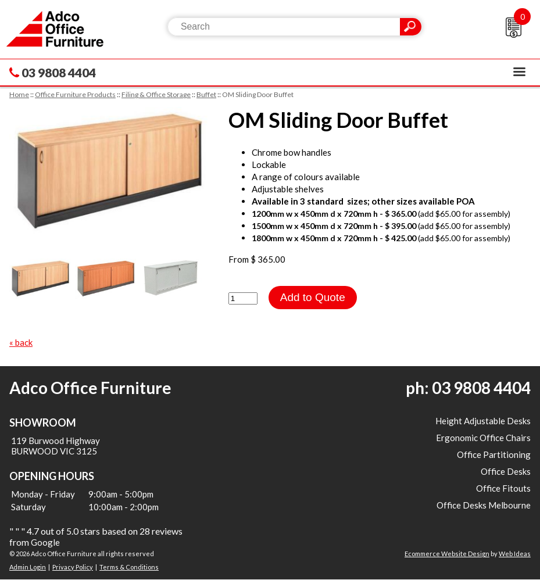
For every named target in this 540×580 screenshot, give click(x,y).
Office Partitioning (494, 454)
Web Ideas (515, 553)
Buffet (206, 94)
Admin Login (27, 567)
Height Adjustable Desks (483, 421)
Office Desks (506, 471)
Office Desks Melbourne (484, 505)
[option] (108, 171)
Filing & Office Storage (156, 94)
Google (45, 542)
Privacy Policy (72, 567)
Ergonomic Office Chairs (483, 437)
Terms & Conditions (129, 567)
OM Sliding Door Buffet (258, 94)
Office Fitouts (503, 488)
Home (19, 94)
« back (21, 342)
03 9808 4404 (59, 72)
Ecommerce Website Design (447, 553)
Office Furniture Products (75, 94)
